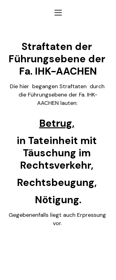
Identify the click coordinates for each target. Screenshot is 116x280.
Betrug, (57, 123)
